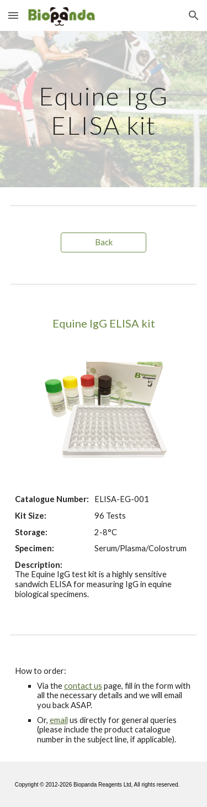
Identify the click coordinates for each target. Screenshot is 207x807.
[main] (103, 109)
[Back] (103, 242)
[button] (13, 15)
